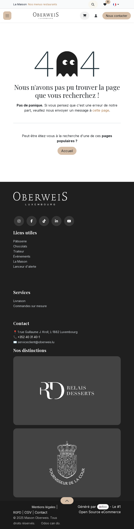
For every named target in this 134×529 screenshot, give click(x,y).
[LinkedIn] (56, 221)
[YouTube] (69, 221)
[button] (93, 4)
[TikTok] (44, 221)
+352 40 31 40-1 (29, 337)
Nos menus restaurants (42, 4)
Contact (41, 512)
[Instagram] (19, 221)
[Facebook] (32, 221)
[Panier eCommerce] (84, 16)
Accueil (67, 151)
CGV (28, 512)
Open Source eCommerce (100, 512)
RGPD (17, 512)
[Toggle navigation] (7, 15)
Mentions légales (43, 507)
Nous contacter (116, 16)
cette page (100, 110)
